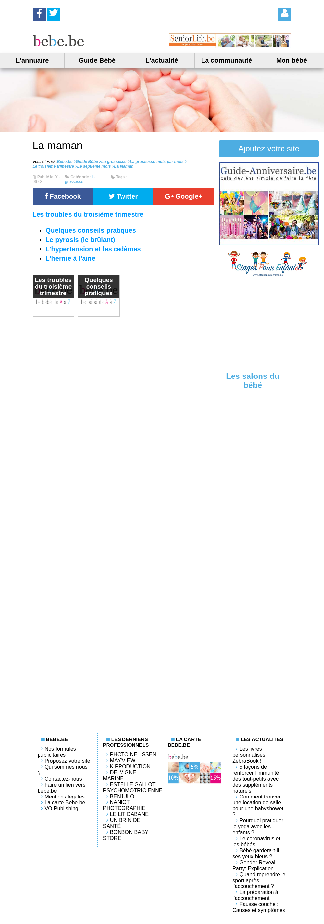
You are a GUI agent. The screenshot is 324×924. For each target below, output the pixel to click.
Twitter (123, 196)
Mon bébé (291, 60)
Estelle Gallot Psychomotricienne (133, 787)
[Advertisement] (269, 323)
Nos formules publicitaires (57, 752)
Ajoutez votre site (268, 148)
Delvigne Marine (119, 775)
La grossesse (81, 179)
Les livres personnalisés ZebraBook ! (248, 755)
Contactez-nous (63, 779)
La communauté (226, 60)
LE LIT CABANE (129, 814)
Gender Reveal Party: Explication (253, 865)
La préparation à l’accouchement (255, 895)
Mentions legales (65, 796)
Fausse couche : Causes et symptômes (258, 907)
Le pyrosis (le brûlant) (80, 239)
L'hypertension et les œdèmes (93, 249)
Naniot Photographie (124, 805)
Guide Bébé (97, 60)
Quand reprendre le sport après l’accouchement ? (258, 880)
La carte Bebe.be (65, 802)
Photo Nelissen (133, 754)
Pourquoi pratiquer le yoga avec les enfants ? (257, 826)
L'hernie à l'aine (71, 258)
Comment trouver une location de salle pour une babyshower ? (258, 805)
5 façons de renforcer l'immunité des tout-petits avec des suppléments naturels (255, 779)
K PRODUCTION (130, 766)
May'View (122, 760)
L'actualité (161, 60)
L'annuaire (32, 60)
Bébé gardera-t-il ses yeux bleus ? (255, 853)
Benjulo (122, 796)
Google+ (183, 196)
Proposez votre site (67, 761)
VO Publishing (61, 808)
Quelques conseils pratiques (91, 230)
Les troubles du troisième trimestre (88, 214)
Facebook (62, 196)
